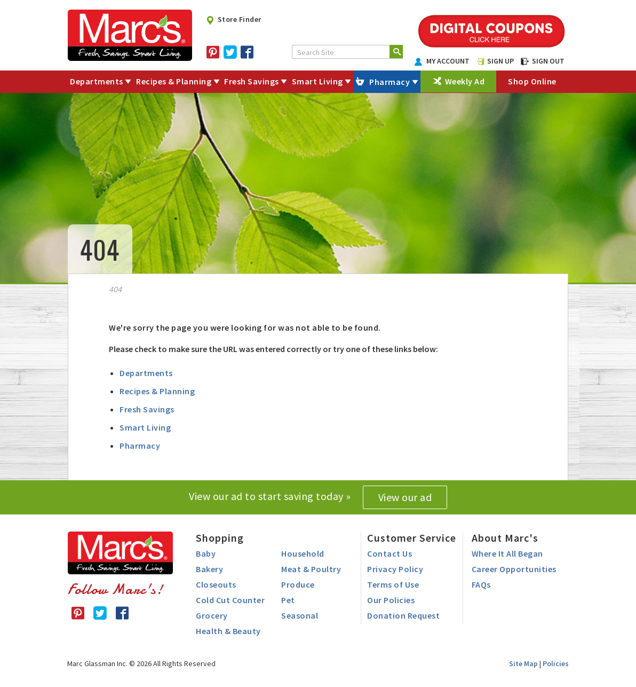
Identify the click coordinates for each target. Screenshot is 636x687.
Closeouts (216, 584)
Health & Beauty (228, 631)
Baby (206, 553)
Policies (556, 663)
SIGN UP (495, 61)
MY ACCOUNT (442, 61)
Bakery (209, 569)
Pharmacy (389, 81)
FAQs (481, 584)
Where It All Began (507, 553)
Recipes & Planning (173, 81)
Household (302, 553)
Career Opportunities (514, 569)
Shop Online (532, 81)
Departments (96, 81)
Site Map (523, 663)
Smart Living (317, 81)
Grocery (212, 615)
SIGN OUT (543, 61)
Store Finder (233, 19)
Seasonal (299, 615)
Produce (298, 584)
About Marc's (505, 537)
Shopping (220, 537)
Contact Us (389, 553)
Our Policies (391, 600)
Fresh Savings (251, 81)
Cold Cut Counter (230, 600)
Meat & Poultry (311, 569)
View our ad (405, 497)
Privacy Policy (395, 569)
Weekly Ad (465, 81)
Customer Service (411, 537)
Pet (288, 600)
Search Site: (316, 52)
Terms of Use (393, 584)
